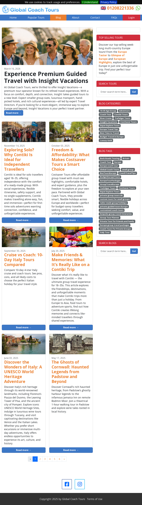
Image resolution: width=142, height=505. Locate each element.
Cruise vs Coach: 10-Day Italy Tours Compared (23, 259)
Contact (95, 17)
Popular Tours (36, 17)
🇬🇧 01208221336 (117, 8)
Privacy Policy (108, 2)
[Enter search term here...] (114, 251)
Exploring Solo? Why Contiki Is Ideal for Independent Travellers (19, 159)
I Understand (90, 2)
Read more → (13, 112)
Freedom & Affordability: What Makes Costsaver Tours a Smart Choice (71, 159)
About (75, 17)
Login (131, 17)
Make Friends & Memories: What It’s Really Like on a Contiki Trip (71, 262)
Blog (58, 17)
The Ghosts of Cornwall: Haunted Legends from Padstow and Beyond (70, 371)
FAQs (114, 17)
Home (13, 17)
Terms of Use (94, 499)
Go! (134, 91)
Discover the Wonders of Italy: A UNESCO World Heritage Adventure (23, 371)
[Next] (64, 459)
